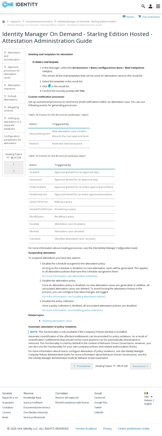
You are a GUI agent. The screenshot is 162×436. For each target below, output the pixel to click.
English (148, 403)
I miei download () (151, 16)
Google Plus (100, 402)
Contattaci (7, 407)
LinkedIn (98, 412)
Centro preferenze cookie (134, 428)
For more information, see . (70, 276)
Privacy (108, 428)
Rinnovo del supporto (67, 397)
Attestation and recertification (12, 56)
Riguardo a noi (10, 397)
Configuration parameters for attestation (12, 139)
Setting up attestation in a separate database (12, 123)
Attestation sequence (12, 86)
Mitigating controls (11, 108)
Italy (148, 396)
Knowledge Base (32, 397)
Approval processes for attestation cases (12, 72)
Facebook (99, 397)
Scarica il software (33, 402)
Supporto (15, 21)
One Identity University (35, 412)
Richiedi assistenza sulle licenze (72, 402)
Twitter (98, 407)
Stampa (130, 16)
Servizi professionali (34, 417)
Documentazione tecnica (39, 21)
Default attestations (11, 97)
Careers (6, 412)
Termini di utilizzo (86, 428)
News (5, 417)
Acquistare (8, 402)
